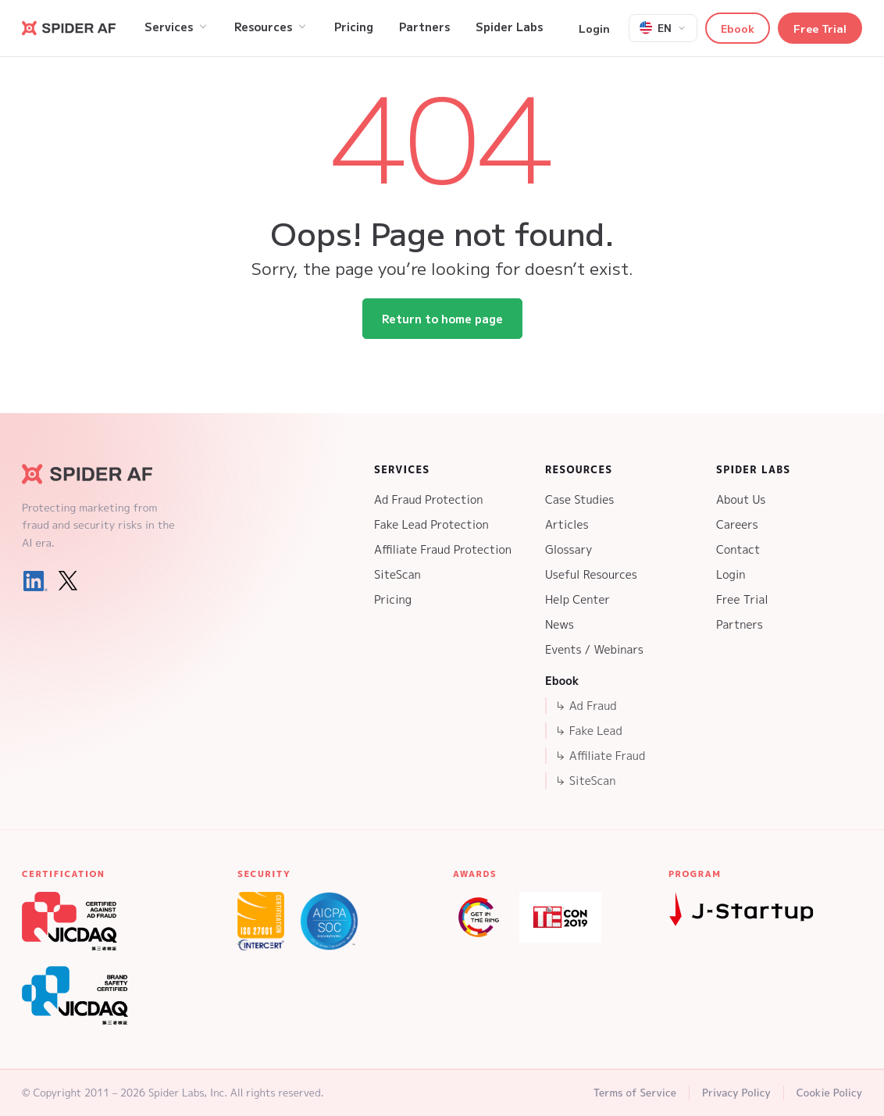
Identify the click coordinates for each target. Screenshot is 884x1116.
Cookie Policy (829, 1093)
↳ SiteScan (585, 780)
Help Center (577, 599)
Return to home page (442, 318)
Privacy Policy (736, 1093)
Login (594, 28)
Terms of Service (634, 1093)
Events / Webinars (594, 649)
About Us (741, 499)
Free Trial (820, 28)
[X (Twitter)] (68, 581)
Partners (739, 624)
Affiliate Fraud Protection (443, 549)
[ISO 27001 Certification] (260, 921)
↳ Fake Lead (588, 730)
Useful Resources (591, 574)
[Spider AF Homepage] (100, 474)
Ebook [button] (737, 28)
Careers (737, 524)
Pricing (393, 599)
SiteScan (397, 574)
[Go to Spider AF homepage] (69, 28)
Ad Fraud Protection (428, 499)
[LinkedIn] (35, 581)
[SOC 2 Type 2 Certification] (329, 921)
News (559, 624)
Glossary (568, 549)
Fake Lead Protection (431, 524)
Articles (567, 524)
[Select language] (663, 28)
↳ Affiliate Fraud (599, 755)
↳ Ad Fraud (585, 705)
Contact (738, 549)
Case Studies (580, 499)
